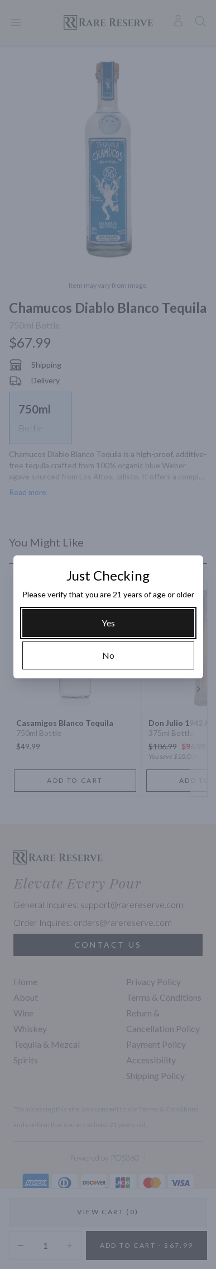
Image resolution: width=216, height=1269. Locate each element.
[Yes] (108, 623)
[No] (108, 655)
